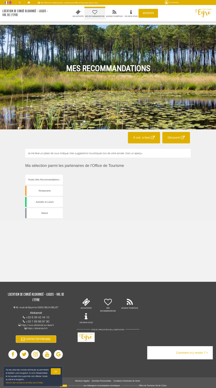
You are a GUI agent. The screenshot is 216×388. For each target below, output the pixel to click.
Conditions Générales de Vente (126, 381)
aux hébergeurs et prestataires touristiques (101, 385)
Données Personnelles (101, 381)
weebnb (63, 386)
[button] (145, 174)
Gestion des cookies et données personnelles (24, 382)
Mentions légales (82, 381)
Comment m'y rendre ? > (192, 352)
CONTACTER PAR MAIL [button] (36, 339)
